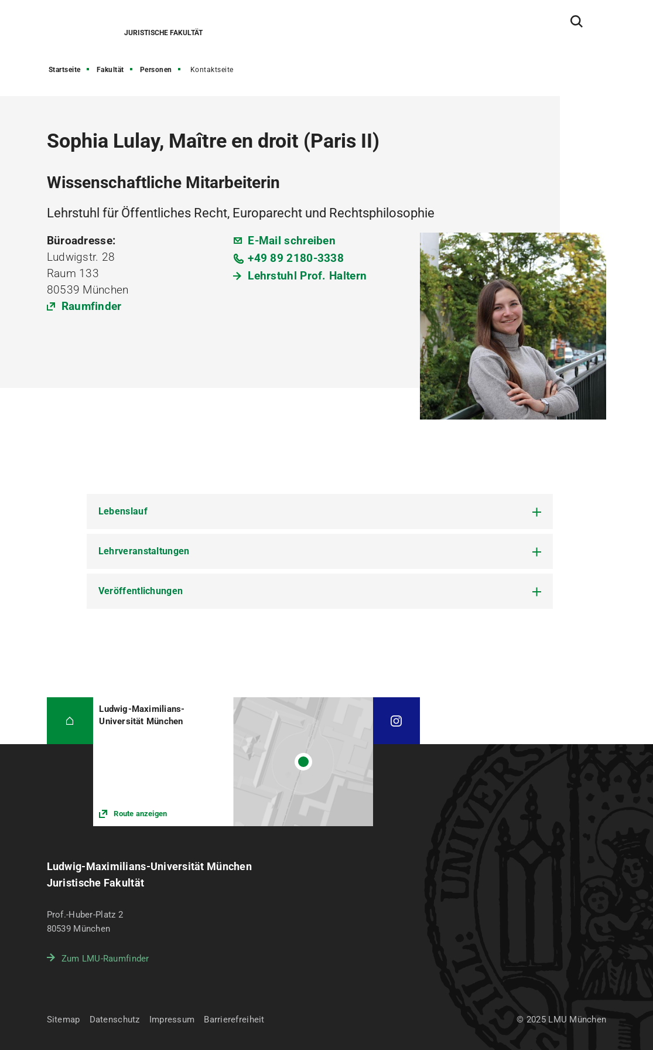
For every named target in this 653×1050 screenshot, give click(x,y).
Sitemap (63, 1019)
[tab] (320, 511)
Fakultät (110, 70)
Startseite (65, 70)
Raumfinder (91, 306)
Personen (156, 70)
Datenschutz (115, 1019)
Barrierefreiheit (234, 1019)
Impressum (172, 1019)
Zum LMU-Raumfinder (105, 958)
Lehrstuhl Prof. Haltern (307, 275)
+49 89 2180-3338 (296, 258)
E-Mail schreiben (292, 240)
